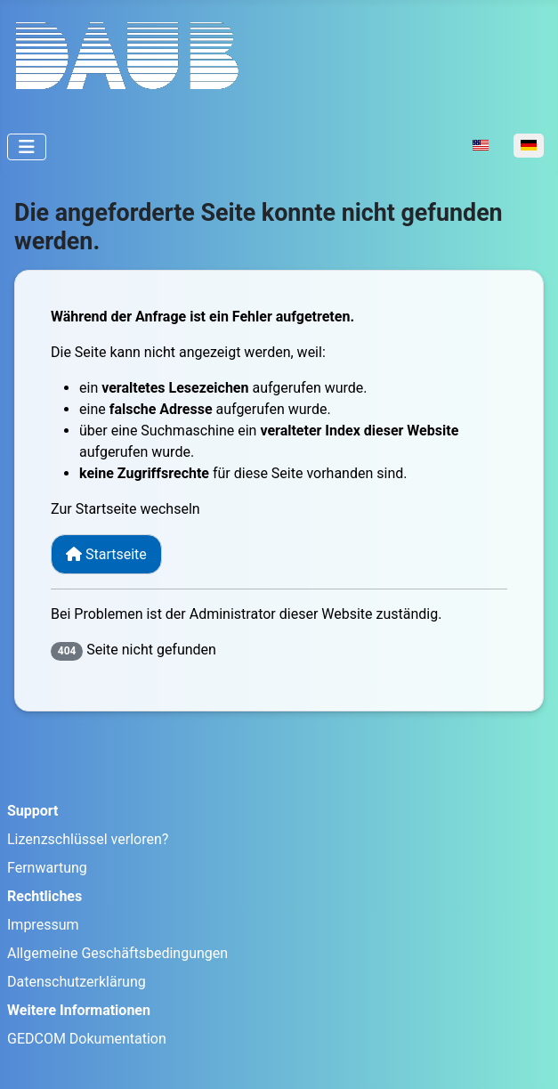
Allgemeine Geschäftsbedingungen (117, 953)
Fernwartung (47, 867)
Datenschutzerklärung (76, 981)
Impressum (43, 924)
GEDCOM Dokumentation (86, 1038)
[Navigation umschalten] (26, 147)
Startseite (106, 554)
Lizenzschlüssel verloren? (87, 839)
